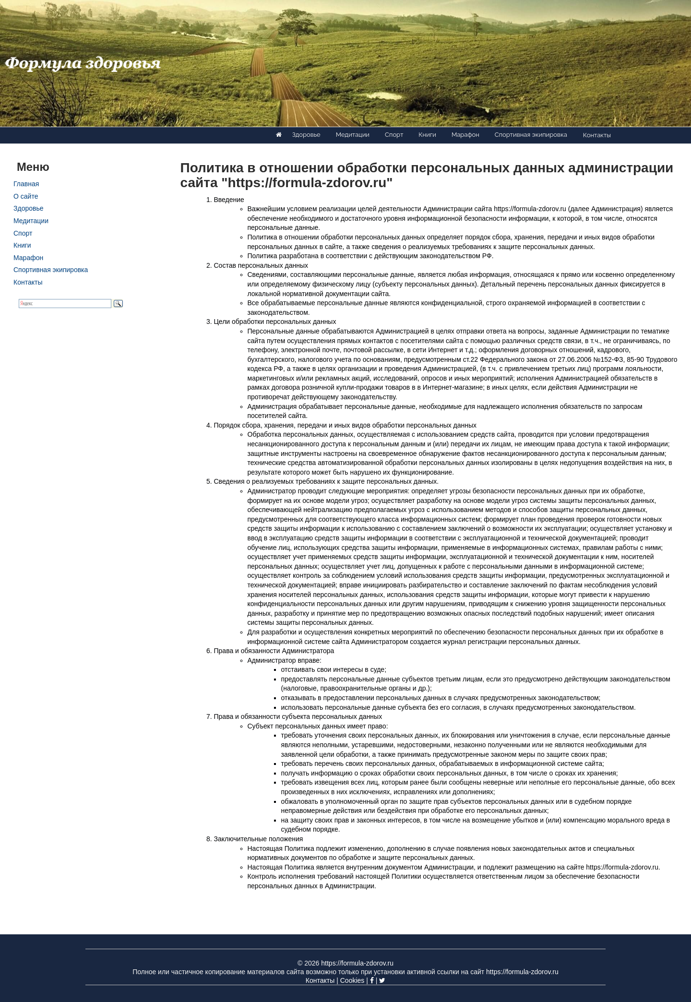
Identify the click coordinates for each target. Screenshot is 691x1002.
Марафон (465, 134)
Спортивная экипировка (531, 134)
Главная (26, 184)
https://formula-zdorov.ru (357, 963)
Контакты (597, 135)
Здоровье (306, 134)
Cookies (352, 980)
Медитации (352, 134)
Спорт (394, 134)
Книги (427, 134)
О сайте (25, 196)
